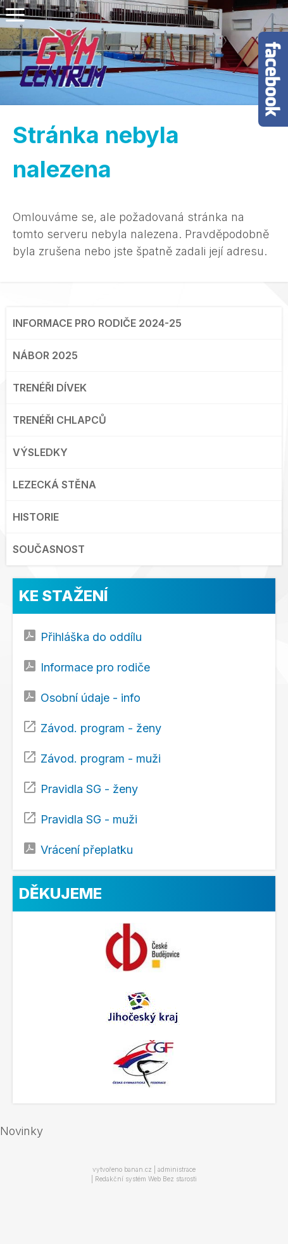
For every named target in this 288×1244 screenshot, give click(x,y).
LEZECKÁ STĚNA (54, 484)
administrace (177, 1169)
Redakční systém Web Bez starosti (146, 1179)
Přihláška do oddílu (91, 637)
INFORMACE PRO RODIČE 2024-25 (97, 323)
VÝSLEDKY (40, 452)
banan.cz (138, 1169)
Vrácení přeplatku (87, 849)
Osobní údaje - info (91, 697)
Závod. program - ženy (101, 728)
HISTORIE (36, 517)
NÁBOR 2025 (45, 355)
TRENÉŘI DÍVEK (50, 387)
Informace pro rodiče (95, 667)
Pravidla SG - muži (89, 819)
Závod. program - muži (101, 758)
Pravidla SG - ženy (89, 789)
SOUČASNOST (49, 549)
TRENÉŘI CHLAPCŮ (59, 420)
